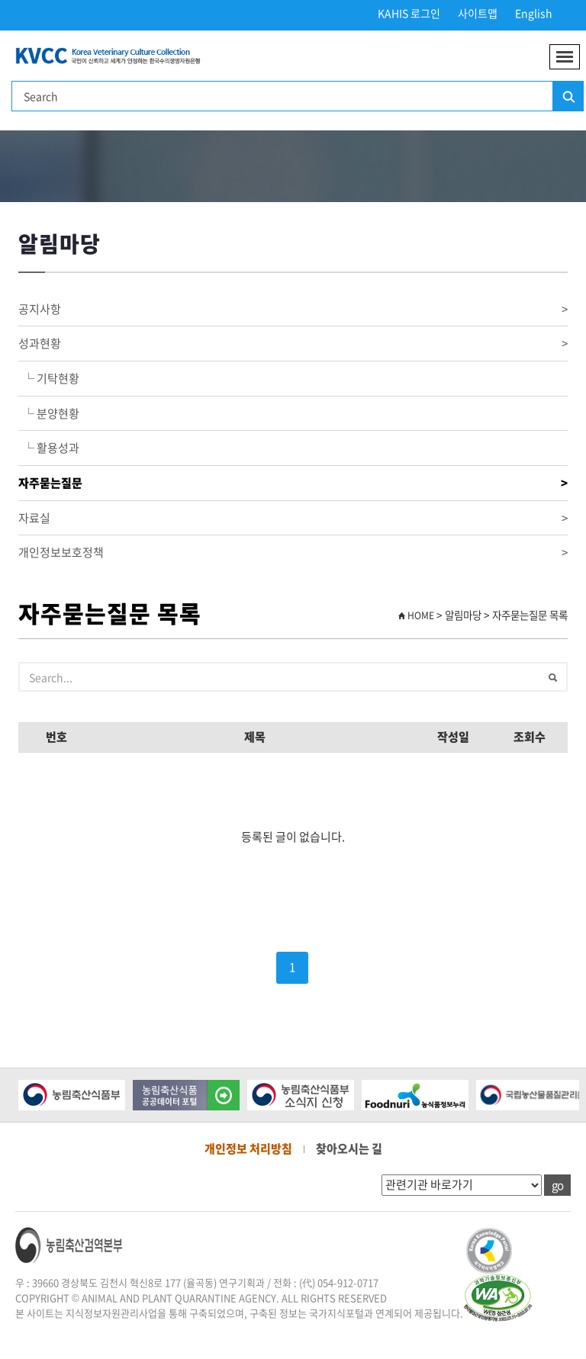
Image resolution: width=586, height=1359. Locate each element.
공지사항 (293, 309)
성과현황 (293, 343)
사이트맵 (477, 13)
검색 (567, 97)
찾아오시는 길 (349, 1148)
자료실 (293, 518)
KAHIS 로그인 (409, 13)
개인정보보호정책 (293, 552)
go (557, 1185)
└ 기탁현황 (48, 378)
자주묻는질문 (293, 483)
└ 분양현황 (48, 413)
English (533, 13)
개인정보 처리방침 (248, 1148)
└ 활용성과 (48, 447)
